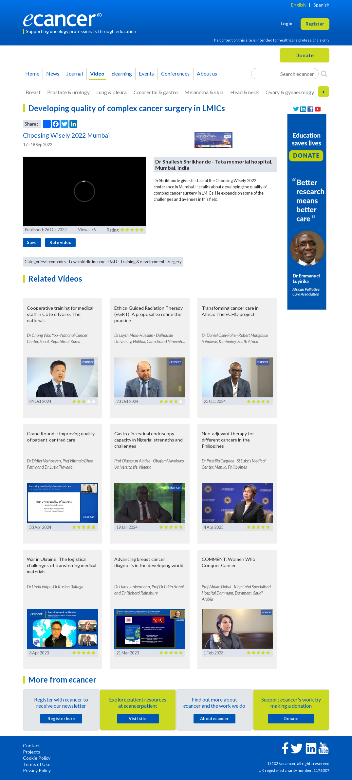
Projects (31, 751)
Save (32, 242)
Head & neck (244, 92)
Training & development (142, 261)
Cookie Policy (36, 758)
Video (97, 73)
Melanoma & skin (203, 92)
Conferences (175, 73)
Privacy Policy (37, 770)
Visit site (138, 718)
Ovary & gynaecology (290, 92)
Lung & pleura (111, 92)
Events (146, 73)
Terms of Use (36, 764)
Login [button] (286, 23)
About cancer (214, 718)
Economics (56, 261)
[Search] (324, 73)
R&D (112, 261)
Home (32, 73)
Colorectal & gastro (156, 92)
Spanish (321, 5)
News (52, 73)
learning (122, 73)
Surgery (174, 261)
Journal (74, 73)
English (298, 5)
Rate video (60, 242)
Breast (33, 92)
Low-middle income (87, 261)
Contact (31, 745)
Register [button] (315, 23)
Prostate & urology (68, 92)
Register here (61, 718)
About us (207, 73)
